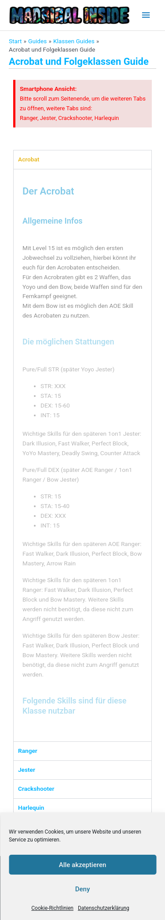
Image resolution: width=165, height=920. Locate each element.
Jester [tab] (26, 769)
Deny (82, 889)
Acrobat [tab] (28, 159)
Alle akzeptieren (82, 865)
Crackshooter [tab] (36, 788)
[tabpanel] (82, 455)
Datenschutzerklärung (103, 908)
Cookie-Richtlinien (52, 908)
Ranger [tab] (27, 750)
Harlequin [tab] (31, 807)
